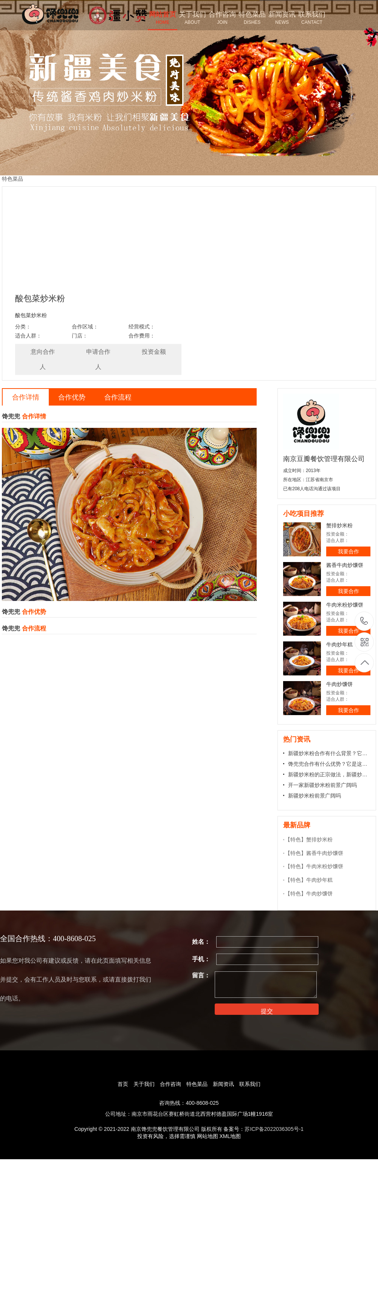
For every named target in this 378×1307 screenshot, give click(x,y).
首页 (123, 1084)
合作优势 (71, 397)
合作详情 (25, 397)
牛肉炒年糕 (339, 644)
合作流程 (118, 397)
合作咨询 (170, 1084)
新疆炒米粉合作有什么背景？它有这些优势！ (329, 753)
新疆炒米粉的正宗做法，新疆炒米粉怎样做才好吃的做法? (329, 774)
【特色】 (295, 839)
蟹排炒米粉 (339, 525)
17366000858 (364, 621)
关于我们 (144, 1084)
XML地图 (230, 1136)
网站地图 (207, 1136)
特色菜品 (197, 1084)
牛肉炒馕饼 (339, 684)
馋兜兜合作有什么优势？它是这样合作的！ (329, 764)
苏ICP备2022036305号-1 (274, 1129)
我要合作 (348, 551)
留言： (201, 975)
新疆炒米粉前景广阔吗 (314, 796)
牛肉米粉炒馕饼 (344, 605)
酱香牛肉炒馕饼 (344, 565)
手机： (201, 959)
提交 (267, 1011)
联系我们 (249, 1084)
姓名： (201, 941)
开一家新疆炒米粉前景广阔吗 (322, 785)
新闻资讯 (223, 1084)
